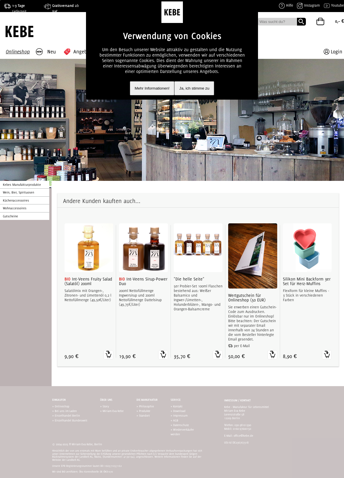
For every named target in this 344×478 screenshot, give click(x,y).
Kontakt (177, 406)
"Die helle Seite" (189, 279)
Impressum (180, 415)
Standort (144, 415)
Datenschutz (181, 425)
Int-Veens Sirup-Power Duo (143, 281)
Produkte (144, 411)
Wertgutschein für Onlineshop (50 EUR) (246, 297)
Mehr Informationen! (152, 88)
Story (106, 406)
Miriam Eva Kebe (113, 411)
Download (179, 411)
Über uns (106, 400)
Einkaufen (59, 400)
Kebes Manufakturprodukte (22, 185)
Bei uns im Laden (66, 411)
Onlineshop (62, 406)
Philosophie (146, 406)
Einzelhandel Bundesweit (71, 420)
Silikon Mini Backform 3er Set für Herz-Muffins (307, 281)
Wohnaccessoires (14, 208)
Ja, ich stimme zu (194, 88)
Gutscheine (10, 216)
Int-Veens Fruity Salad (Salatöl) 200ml (88, 281)
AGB (175, 420)
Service (176, 400)
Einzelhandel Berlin (67, 415)
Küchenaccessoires (16, 200)
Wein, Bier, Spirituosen (18, 192)
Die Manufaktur (147, 400)
